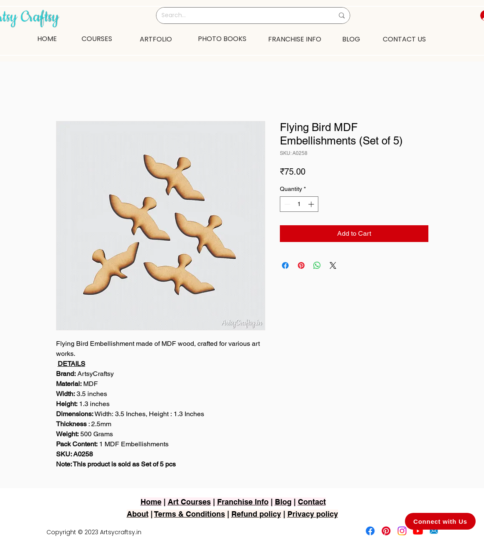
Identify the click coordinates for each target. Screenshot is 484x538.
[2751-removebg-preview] (434, 531)
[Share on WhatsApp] (317, 265)
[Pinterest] (386, 531)
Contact (312, 501)
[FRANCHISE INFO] (295, 39)
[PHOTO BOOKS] (222, 38)
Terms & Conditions (189, 514)
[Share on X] (333, 265)
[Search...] (241, 15)
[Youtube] (418, 531)
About (138, 514)
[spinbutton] (299, 204)
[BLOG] (351, 39)
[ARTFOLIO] (156, 39)
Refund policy (256, 514)
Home (151, 501)
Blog (283, 501)
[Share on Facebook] (285, 265)
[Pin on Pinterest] (301, 265)
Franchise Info (243, 501)
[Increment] (312, 204)
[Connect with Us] (440, 521)
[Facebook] (370, 531)
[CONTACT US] (404, 39)
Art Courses (189, 501)
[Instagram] (402, 531)
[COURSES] (97, 38)
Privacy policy (312, 514)
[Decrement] (286, 204)
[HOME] (47, 38)
